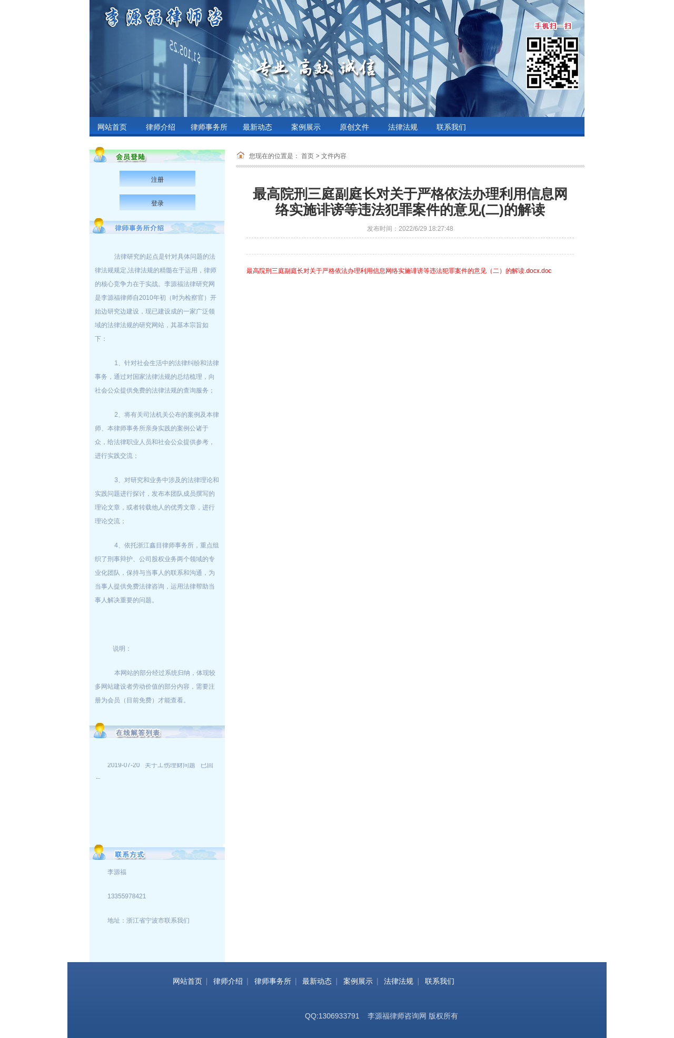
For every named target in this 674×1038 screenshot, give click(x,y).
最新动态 (257, 127)
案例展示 (306, 127)
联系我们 (451, 127)
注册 (157, 179)
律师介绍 (160, 127)
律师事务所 (209, 127)
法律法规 (403, 127)
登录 (157, 203)
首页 (307, 156)
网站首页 (112, 127)
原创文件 (354, 127)
